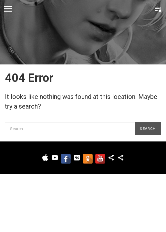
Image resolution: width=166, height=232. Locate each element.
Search (148, 129)
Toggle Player (158, 9)
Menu (8, 9)
